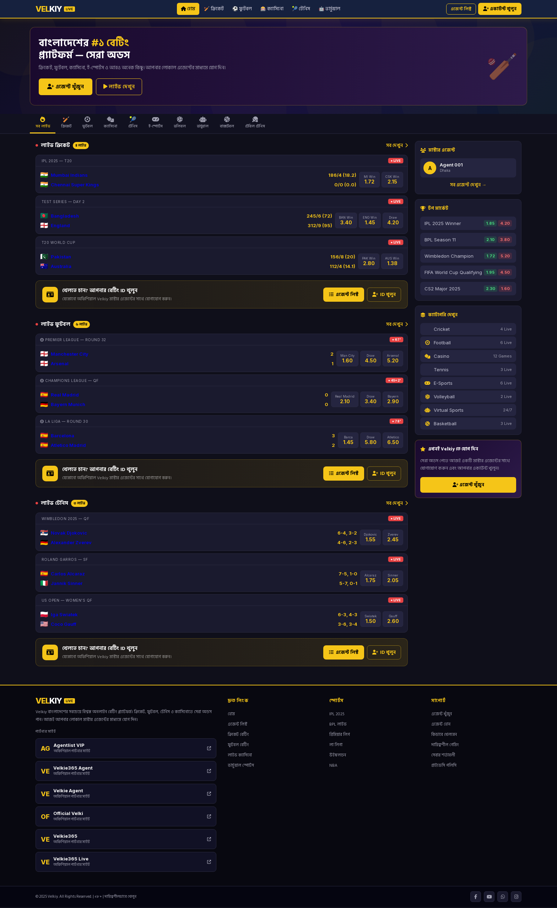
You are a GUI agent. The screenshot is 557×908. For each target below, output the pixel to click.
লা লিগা (335, 746)
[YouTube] (489, 897)
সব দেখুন (397, 146)
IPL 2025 (337, 715)
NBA (333, 766)
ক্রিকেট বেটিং (238, 735)
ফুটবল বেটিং (238, 746)
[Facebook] (475, 897)
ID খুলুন (384, 295)
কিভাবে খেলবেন (444, 735)
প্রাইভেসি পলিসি (443, 766)
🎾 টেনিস (301, 9)
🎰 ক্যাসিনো (271, 9)
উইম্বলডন (337, 756)
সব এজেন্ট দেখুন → (468, 185)
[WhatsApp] (502, 897)
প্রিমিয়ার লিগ (339, 735)
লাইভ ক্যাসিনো (240, 756)
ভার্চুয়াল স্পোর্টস (241, 766)
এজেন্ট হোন (440, 725)
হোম (188, 9)
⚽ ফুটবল (242, 9)
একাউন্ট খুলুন (500, 9)
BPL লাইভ (338, 725)
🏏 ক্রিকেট (214, 9)
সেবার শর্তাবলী (443, 756)
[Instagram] (516, 897)
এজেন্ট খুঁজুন (65, 87)
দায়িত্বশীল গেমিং (445, 746)
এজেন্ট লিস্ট (461, 9)
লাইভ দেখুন (119, 87)
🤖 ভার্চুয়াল (329, 9)
